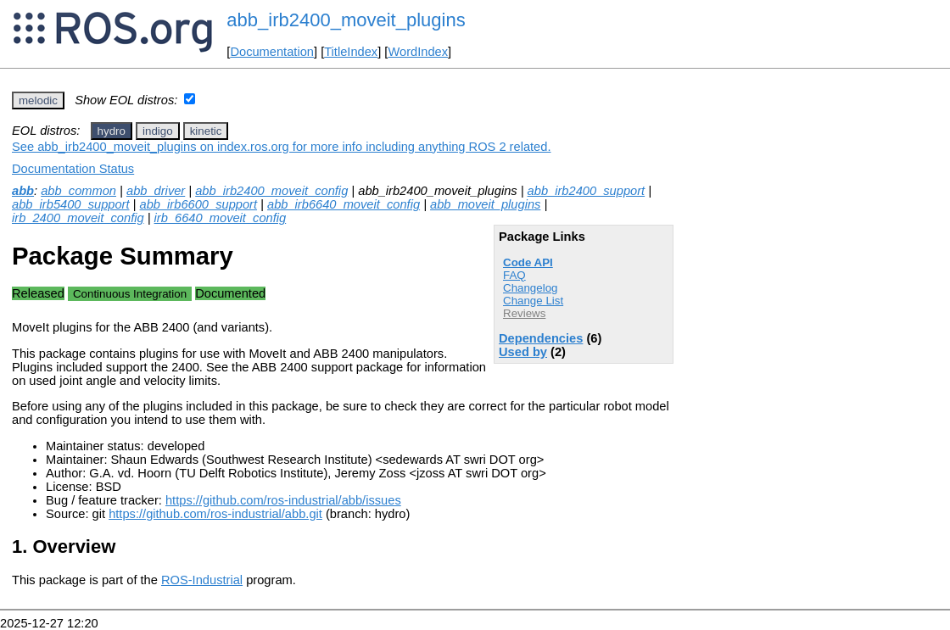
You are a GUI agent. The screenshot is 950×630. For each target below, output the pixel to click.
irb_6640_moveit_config (220, 218)
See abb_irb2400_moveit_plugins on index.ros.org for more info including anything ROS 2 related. (281, 146)
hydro (112, 131)
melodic (38, 100)
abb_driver (155, 191)
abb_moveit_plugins (485, 204)
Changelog (530, 288)
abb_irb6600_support (199, 204)
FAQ (514, 275)
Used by (523, 352)
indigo (157, 131)
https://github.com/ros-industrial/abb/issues (283, 500)
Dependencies (541, 338)
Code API (528, 262)
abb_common (78, 191)
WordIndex (418, 52)
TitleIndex (350, 52)
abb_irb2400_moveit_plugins (345, 20)
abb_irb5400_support (71, 204)
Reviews (524, 313)
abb (23, 191)
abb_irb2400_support (586, 191)
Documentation (272, 52)
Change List (533, 300)
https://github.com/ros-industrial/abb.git (215, 514)
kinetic (206, 131)
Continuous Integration (130, 293)
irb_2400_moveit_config (78, 218)
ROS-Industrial (202, 580)
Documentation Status (73, 169)
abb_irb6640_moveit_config (343, 204)
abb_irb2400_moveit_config (271, 191)
